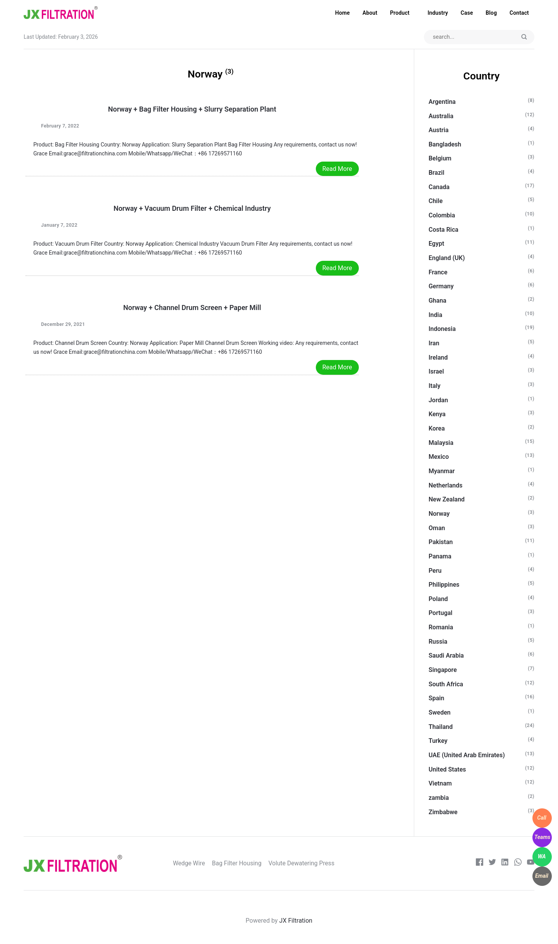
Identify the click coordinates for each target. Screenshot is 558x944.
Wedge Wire (193, 863)
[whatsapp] (518, 864)
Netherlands (446, 485)
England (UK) (447, 258)
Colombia (442, 215)
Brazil (436, 173)
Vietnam (440, 783)
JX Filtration (296, 920)
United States (447, 769)
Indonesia (442, 329)
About (369, 13)
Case (467, 13)
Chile (436, 201)
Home (342, 13)
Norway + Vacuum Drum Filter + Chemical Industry (192, 209)
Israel (436, 372)
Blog (491, 13)
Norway (439, 513)
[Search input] (478, 37)
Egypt (436, 244)
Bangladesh (445, 144)
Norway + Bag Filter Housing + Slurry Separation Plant (192, 109)
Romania (441, 627)
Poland (438, 599)
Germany (441, 286)
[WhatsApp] (542, 856)
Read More (337, 168)
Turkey (438, 741)
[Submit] (524, 37)
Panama (440, 556)
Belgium (440, 158)
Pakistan (441, 542)
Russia (438, 641)
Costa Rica (443, 229)
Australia (441, 116)
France (438, 272)
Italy (435, 385)
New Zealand (447, 499)
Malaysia (441, 442)
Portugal (441, 613)
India (435, 315)
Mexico (439, 457)
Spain (436, 698)
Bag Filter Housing (241, 863)
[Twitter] (492, 864)
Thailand (441, 726)
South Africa (446, 684)
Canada (439, 187)
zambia (439, 797)
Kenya (437, 414)
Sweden (440, 712)
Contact (519, 13)
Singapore (443, 670)
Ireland (438, 357)
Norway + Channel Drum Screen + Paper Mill (192, 308)
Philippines (444, 585)
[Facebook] (479, 864)
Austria (439, 130)
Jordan (438, 400)
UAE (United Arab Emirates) (467, 755)
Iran (434, 343)
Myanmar (442, 471)
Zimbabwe (443, 812)
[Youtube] (530, 864)
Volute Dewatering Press (306, 863)
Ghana (437, 300)
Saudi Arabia (446, 656)
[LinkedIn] (504, 864)
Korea (437, 428)
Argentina (442, 101)
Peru (435, 570)
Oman (437, 528)
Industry (437, 13)
